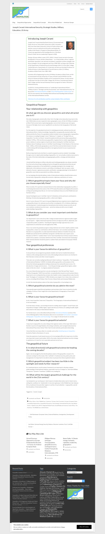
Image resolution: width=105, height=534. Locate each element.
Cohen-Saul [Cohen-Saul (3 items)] (47, 483)
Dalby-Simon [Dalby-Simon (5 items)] (57, 486)
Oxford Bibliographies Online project (61, 91)
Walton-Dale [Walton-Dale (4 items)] (46, 516)
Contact (82, 3)
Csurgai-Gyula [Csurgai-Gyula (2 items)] (45, 486)
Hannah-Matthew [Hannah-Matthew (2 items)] (56, 499)
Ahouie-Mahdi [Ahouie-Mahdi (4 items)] (47, 472)
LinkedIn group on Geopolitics (66, 331)
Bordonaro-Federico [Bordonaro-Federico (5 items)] (49, 478)
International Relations (40, 91)
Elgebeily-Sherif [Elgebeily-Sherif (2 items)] (52, 495)
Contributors (69, 3)
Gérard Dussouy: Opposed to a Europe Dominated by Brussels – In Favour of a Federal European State (33, 443)
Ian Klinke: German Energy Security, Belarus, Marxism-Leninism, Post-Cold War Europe (50, 425)
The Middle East (36, 407)
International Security (65, 403)
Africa (30, 401)
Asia (57, 401)
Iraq (72, 403)
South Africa (71, 405)
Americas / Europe (51, 401)
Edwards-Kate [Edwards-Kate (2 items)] (47, 492)
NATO (40, 405)
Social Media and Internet (61, 405)
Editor (75, 3)
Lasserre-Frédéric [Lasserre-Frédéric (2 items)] (58, 502)
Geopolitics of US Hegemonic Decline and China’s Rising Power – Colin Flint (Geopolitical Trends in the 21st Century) (25, 503)
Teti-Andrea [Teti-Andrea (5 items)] (55, 514)
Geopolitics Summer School (19, 472)
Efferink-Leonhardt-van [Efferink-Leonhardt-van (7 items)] (51, 492)
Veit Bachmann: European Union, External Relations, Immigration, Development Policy (51, 416)
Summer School (89, 3)
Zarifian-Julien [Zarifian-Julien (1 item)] (57, 516)
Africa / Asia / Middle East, (39, 401)
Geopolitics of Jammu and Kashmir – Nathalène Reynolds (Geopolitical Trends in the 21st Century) (24, 476)
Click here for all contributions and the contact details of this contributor (49, 99)
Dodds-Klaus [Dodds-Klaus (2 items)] (47, 490)
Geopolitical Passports (46, 403)
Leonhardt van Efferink (34, 398)
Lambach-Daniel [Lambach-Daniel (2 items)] (45, 502)
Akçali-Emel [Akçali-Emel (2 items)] (58, 472)
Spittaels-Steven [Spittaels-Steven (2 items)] (58, 513)
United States (44, 407)
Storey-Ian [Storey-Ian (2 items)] (44, 515)
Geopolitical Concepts (39, 22)
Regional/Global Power (48, 405)
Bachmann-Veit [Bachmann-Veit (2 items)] (45, 474)
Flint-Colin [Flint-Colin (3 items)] (52, 497)
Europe (66, 401)
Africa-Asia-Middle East (55, 22)
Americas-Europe (69, 22)
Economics (61, 401)
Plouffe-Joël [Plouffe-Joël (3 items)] (50, 507)
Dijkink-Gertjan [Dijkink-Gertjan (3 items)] (47, 488)
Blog (13, 22)
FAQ (79, 3)
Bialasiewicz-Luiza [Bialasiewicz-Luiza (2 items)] (46, 475)
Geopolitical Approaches (24, 22)
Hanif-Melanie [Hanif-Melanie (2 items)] (45, 499)
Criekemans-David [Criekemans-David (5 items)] (52, 484)
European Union (73, 401)
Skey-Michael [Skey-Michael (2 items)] (47, 513)
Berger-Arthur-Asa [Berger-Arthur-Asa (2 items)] (57, 474)
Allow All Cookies (84, 527)
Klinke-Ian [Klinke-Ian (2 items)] (44, 500)
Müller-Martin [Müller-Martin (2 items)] (52, 505)
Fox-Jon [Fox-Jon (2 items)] (60, 497)
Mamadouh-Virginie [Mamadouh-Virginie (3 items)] (48, 504)
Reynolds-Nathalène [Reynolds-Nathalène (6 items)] (49, 510)
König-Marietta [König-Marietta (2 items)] (53, 500)
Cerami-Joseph (37, 392)
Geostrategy (55, 403)
